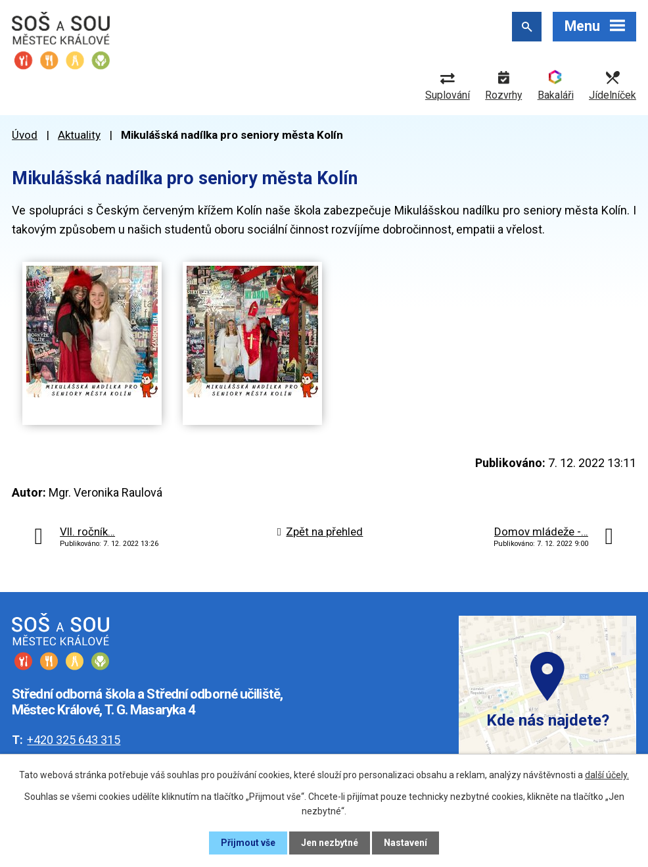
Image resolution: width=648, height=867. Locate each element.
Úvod (24, 134)
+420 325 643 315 (73, 740)
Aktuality (79, 134)
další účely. (607, 775)
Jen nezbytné (329, 842)
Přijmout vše (248, 842)
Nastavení (405, 842)
